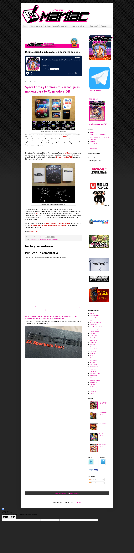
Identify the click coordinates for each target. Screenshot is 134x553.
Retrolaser (93, 378)
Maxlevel (92, 344)
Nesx (91, 355)
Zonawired (93, 391)
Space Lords (55, 239)
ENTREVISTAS (94, 143)
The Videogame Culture (97, 387)
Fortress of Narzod (42, 239)
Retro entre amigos (95, 373)
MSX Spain (93, 351)
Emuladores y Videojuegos (98, 329)
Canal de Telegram (95, 90)
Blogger (79, 502)
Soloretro (92, 384)
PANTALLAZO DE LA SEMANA (98, 135)
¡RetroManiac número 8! (102, 434)
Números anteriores (36, 26)
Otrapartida (93, 364)
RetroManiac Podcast (78, 26)
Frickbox (92, 333)
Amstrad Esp (93, 318)
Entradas (92, 479)
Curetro (92, 320)
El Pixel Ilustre (94, 324)
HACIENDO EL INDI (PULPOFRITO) (99, 137)
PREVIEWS (93, 139)
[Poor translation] (12, 517)
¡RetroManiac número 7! (102, 413)
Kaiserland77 (94, 340)
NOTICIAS (92, 132)
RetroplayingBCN (95, 380)
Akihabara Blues (95, 315)
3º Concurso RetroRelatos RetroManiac (56, 26)
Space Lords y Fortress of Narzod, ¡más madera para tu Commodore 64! (52, 89)
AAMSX (92, 313)
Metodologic (93, 349)
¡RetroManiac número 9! (102, 445)
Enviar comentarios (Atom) (41, 310)
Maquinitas (93, 342)
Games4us (93, 338)
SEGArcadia (93, 382)
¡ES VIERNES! (93, 148)
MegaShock (93, 347)
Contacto (104, 26)
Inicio (25, 26)
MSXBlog (92, 353)
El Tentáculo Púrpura (96, 326)
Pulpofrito (93, 371)
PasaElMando (94, 367)
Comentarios (94, 483)
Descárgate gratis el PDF (98, 124)
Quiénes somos (74, 493)
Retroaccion (93, 375)
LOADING (92, 146)
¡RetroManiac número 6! (102, 424)
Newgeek (92, 358)
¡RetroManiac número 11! (102, 402)
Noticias (49, 239)
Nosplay (92, 362)
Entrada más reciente (32, 307)
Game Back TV (94, 335)
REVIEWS (92, 141)
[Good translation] (5, 517)
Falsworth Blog (94, 331)
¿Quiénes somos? (93, 26)
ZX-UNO (92, 393)
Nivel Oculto (93, 360)
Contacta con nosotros (62, 493)
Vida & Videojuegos (96, 389)
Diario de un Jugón (95, 322)
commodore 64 (33, 239)
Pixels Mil (92, 369)
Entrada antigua (76, 307)
